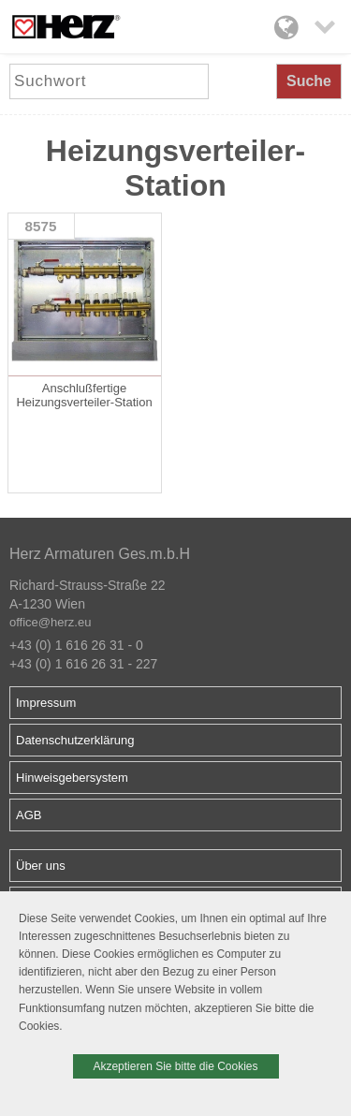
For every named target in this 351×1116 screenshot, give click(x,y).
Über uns (41, 866)
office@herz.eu (50, 622)
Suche (308, 81)
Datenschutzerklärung (75, 740)
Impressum (46, 703)
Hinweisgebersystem (72, 778)
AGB (28, 815)
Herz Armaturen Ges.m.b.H (99, 554)
